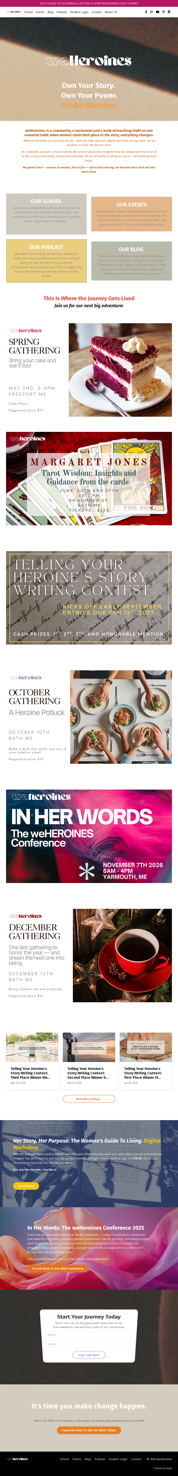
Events (40, 12)
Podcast (62, 12)
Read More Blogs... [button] (89, 1099)
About (111, 12)
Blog (50, 12)
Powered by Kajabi (163, 1468)
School (28, 12)
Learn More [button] (26, 1186)
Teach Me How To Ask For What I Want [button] (89, 1430)
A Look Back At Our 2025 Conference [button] (58, 1268)
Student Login (79, 12)
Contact (96, 12)
